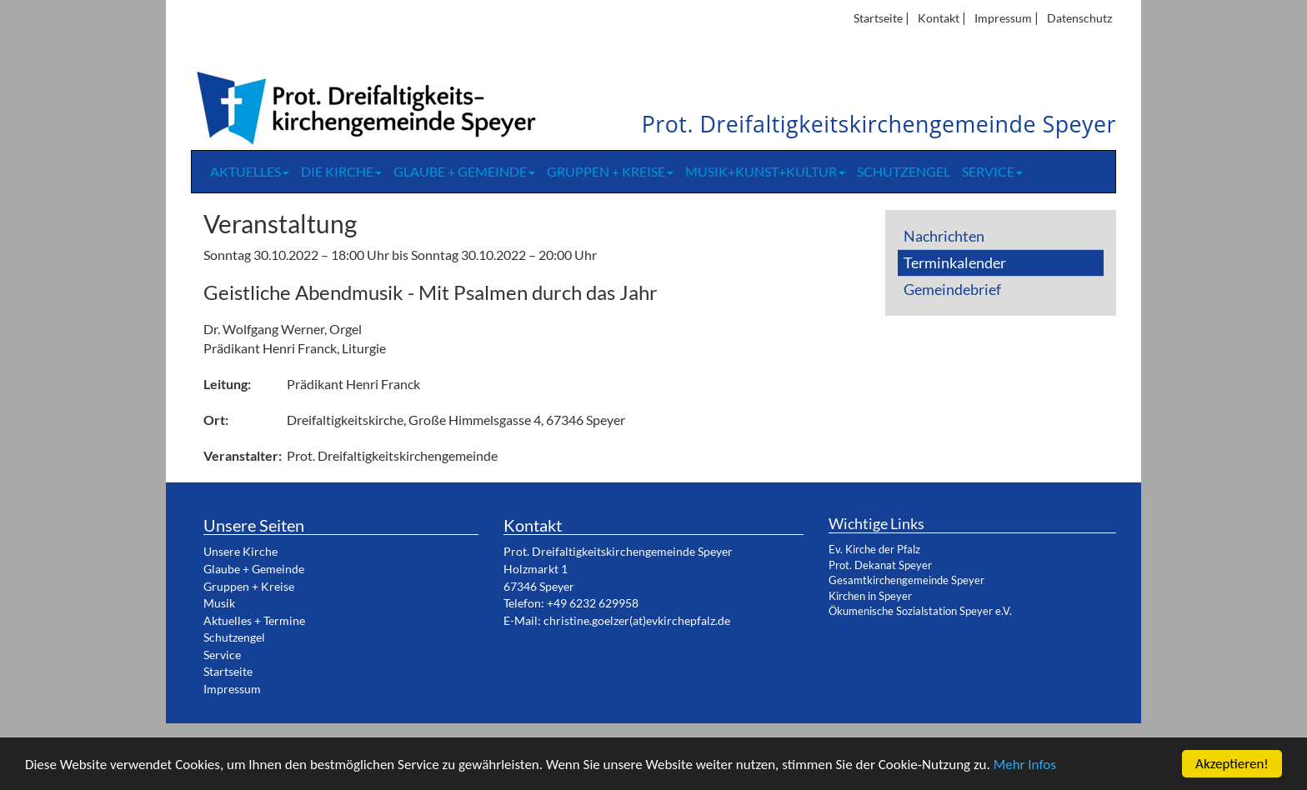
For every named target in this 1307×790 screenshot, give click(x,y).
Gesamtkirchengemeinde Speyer (906, 580)
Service (992, 171)
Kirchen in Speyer (870, 595)
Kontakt (938, 18)
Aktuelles (249, 171)
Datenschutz (1079, 18)
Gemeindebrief (952, 289)
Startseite (878, 18)
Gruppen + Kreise (610, 171)
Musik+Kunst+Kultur (765, 171)
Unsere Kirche (240, 551)
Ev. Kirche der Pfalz (874, 549)
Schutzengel (903, 171)
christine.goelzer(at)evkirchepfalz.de (636, 620)
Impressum (1003, 18)
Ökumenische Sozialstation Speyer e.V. (920, 611)
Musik (219, 603)
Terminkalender (955, 263)
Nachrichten (944, 236)
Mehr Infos (1025, 765)
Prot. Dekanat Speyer (880, 565)
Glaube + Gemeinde (464, 171)
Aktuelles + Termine (254, 620)
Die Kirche (341, 171)
